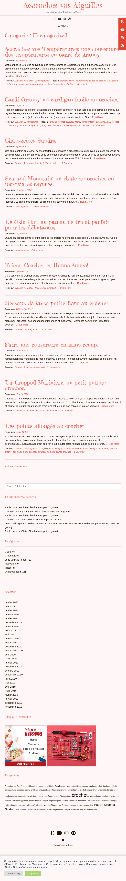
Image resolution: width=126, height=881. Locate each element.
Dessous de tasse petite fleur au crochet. (57, 303)
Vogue (62, 845)
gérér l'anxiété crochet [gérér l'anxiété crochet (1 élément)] (65, 801)
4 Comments (64, 288)
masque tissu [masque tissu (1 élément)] (88, 805)
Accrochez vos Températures (73, 80)
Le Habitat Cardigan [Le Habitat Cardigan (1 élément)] (109, 801)
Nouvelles (28, 80)
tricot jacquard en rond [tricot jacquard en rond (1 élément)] (84, 810)
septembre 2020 (14, 650)
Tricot (37, 288)
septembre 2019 (14, 674)
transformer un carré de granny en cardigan (69, 125)
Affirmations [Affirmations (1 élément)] (32, 786)
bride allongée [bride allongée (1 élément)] (82, 786)
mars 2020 (11, 658)
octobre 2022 (12, 626)
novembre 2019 (13, 666)
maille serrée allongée (60, 452)
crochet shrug (11, 125)
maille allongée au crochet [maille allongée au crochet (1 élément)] (15, 805)
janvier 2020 (11, 662)
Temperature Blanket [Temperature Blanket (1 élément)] (28, 810)
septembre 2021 (14, 642)
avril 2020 (10, 654)
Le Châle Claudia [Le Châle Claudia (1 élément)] (93, 801)
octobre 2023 (12, 614)
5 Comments (68, 163)
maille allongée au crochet (35, 452)
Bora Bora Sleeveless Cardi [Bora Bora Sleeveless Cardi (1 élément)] (66, 786)
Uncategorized (42, 80)
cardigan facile (73, 122)
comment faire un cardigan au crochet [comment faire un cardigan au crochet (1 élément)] (71, 790)
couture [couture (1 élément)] (14, 796)
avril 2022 (10, 634)
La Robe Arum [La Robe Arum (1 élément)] (80, 801)
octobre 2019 (12, 670)
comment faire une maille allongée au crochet (86, 448)
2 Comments (99, 125)
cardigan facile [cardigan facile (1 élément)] (10, 790)
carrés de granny (97, 80)
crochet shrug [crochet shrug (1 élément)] (107, 796)
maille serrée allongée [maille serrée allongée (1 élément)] (34, 805)
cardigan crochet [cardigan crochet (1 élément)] (95, 786)
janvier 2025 (11, 602)
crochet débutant (13, 452)
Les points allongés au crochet (44, 426)
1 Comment (81, 84)
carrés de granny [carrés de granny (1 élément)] (23, 790)
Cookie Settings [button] (13, 873)
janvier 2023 (11, 618)
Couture (9, 551)
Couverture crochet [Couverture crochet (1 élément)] (39, 796)
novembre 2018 (13, 706)
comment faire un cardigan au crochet (100, 122)
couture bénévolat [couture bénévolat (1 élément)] (25, 796)
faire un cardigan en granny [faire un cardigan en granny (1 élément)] (46, 801)
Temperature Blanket (62, 84)
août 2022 (10, 630)
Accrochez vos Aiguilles (63, 5)
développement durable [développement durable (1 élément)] (25, 801)
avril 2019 (10, 686)
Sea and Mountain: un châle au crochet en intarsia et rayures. (59, 181)
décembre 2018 (13, 702)
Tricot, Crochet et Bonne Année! (46, 265)
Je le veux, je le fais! (34, 163)
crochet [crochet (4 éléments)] (80, 795)
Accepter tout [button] (33, 873)
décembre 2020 (13, 646)
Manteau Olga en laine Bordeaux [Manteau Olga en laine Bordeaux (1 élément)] (56, 805)
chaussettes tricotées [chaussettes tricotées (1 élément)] (47, 790)
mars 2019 (11, 690)
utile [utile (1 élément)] (95, 810)
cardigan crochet (56, 122)
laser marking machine (17, 523)
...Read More (21, 76)
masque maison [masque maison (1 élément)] (76, 805)
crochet (47, 84)
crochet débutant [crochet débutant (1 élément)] (94, 796)
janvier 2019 (11, 698)
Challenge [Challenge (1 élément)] (35, 790)
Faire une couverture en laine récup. (51, 344)
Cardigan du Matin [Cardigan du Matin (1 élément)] (110, 786)
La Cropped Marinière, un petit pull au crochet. (55, 385)
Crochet (18, 80)
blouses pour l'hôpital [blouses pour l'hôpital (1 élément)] (46, 786)
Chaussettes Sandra (30, 140)
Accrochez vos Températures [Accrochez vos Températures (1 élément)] (16, 786)
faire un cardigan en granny (33, 125)
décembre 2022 (13, 622)
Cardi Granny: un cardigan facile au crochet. (62, 99)
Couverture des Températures (28, 84)
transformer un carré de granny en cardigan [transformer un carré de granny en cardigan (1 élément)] (53, 810)
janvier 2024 (11, 610)
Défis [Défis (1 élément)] (14, 801)
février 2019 (11, 694)
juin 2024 (10, 606)
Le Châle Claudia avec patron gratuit (38, 507)
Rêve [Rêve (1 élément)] (17, 810)
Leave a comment (40, 206)
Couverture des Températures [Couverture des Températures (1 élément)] (59, 796)
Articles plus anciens (16, 466)
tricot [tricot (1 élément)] (73, 810)
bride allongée (55, 448)
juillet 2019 (11, 678)
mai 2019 (10, 682)
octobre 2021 (12, 638)
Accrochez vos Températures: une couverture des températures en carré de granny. (62, 52)
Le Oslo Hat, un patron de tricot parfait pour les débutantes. (57, 224)
